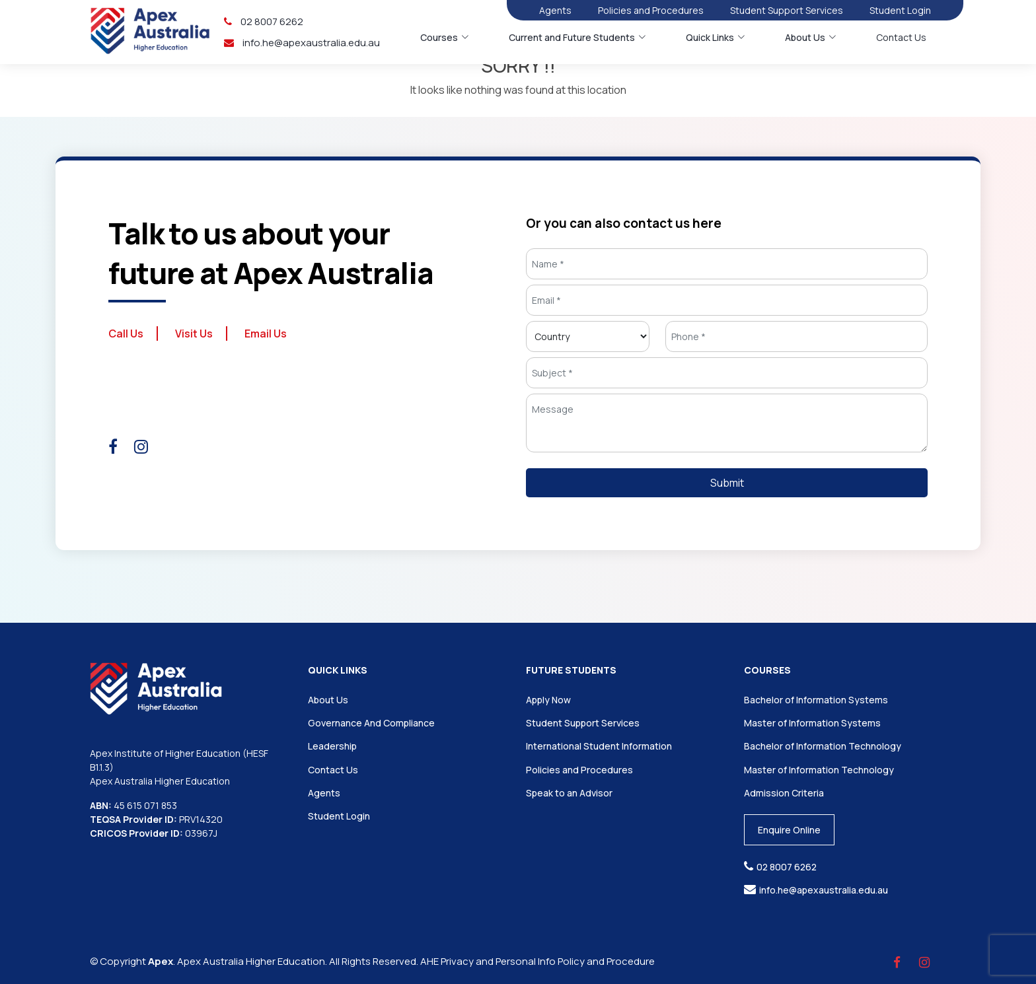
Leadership (332, 746)
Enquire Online (789, 830)
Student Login (900, 10)
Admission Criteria (784, 793)
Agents (555, 10)
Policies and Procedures (651, 10)
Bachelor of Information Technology (822, 746)
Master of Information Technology (819, 769)
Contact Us (901, 37)
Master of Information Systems (812, 723)
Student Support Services (786, 10)
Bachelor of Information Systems (816, 699)
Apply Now (548, 699)
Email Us (265, 333)
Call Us (125, 333)
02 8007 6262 (263, 21)
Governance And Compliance (371, 723)
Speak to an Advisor (569, 793)
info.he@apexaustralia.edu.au (302, 43)
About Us (328, 699)
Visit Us (194, 333)
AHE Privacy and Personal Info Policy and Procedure (537, 961)
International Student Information (599, 746)
